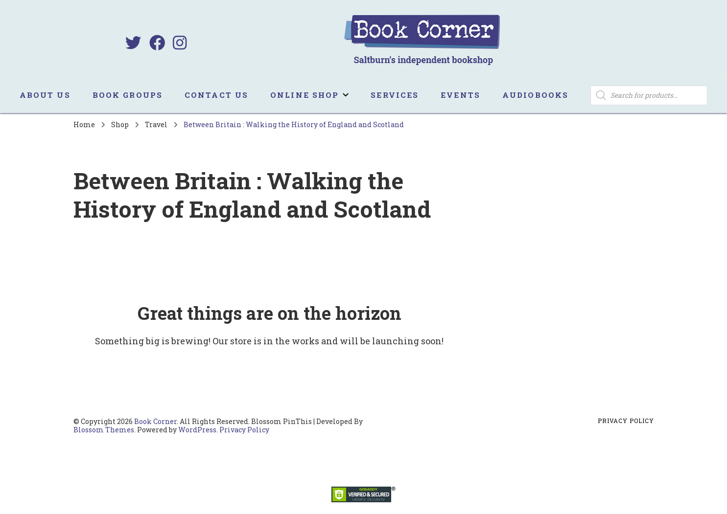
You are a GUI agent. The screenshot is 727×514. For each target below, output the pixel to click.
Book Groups (128, 95)
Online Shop (304, 95)
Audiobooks (535, 95)
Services (395, 95)
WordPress (197, 429)
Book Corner (155, 421)
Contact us (216, 95)
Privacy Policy (244, 429)
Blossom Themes (103, 429)
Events (460, 95)
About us (45, 95)
